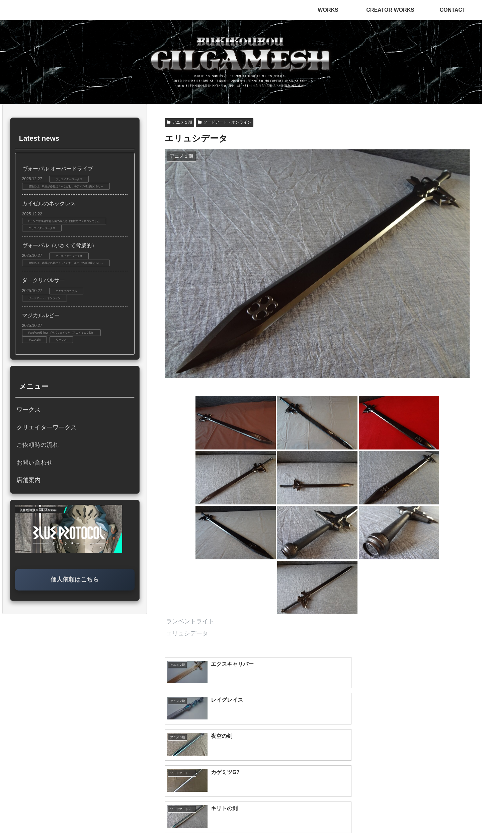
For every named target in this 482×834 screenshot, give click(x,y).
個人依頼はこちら (75, 579)
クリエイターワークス (46, 427)
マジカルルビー (41, 315)
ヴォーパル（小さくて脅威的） (59, 245)
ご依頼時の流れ (37, 444)
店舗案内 (28, 480)
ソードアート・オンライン (224, 122)
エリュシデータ (187, 633)
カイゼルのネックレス (49, 203)
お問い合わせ (34, 462)
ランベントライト (190, 621)
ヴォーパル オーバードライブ (57, 168)
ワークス (28, 409)
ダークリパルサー (43, 280)
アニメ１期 (179, 122)
